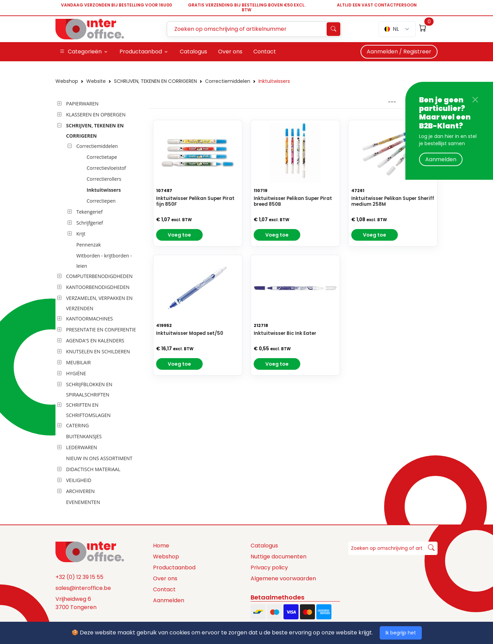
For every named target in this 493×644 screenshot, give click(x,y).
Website (96, 81)
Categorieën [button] (81, 52)
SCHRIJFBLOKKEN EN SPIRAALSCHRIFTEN (89, 389)
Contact (164, 589)
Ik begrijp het (400, 632)
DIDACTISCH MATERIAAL (93, 469)
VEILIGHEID (78, 480)
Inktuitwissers (274, 81)
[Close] (475, 100)
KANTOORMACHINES (89, 318)
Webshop (66, 81)
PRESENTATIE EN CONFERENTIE (101, 329)
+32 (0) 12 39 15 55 (79, 577)
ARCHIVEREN (80, 491)
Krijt (80, 233)
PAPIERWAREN (82, 103)
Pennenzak (88, 244)
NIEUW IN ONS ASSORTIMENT (99, 458)
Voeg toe (179, 234)
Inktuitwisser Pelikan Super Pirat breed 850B (293, 201)
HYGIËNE (76, 373)
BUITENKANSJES (84, 436)
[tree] (100, 303)
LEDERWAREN (81, 447)
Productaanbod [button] (140, 51)
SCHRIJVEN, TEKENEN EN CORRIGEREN (155, 81)
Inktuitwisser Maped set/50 (189, 333)
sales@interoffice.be (83, 588)
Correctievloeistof (106, 168)
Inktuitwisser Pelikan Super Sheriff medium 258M (392, 201)
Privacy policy (269, 567)
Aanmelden (440, 159)
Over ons (165, 578)
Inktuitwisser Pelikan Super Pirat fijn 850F (195, 201)
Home (161, 546)
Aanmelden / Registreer (399, 51)
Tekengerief (89, 212)
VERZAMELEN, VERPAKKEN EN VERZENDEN (99, 303)
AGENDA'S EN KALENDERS (95, 340)
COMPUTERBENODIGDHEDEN (99, 276)
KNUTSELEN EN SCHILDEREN (98, 351)
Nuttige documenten (278, 556)
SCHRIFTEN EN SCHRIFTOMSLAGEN (88, 410)
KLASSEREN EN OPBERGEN (96, 114)
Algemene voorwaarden (283, 578)
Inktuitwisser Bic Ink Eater (285, 333)
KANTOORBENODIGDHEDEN (97, 287)
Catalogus (264, 546)
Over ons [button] (230, 51)
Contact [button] (264, 51)
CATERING (77, 425)
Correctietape (102, 157)
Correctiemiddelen (227, 81)
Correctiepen (101, 201)
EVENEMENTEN (83, 502)
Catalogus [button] (193, 51)
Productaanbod (174, 567)
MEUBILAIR (78, 362)
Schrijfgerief (89, 222)
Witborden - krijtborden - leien (104, 260)
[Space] (89, 551)
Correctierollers (104, 179)
